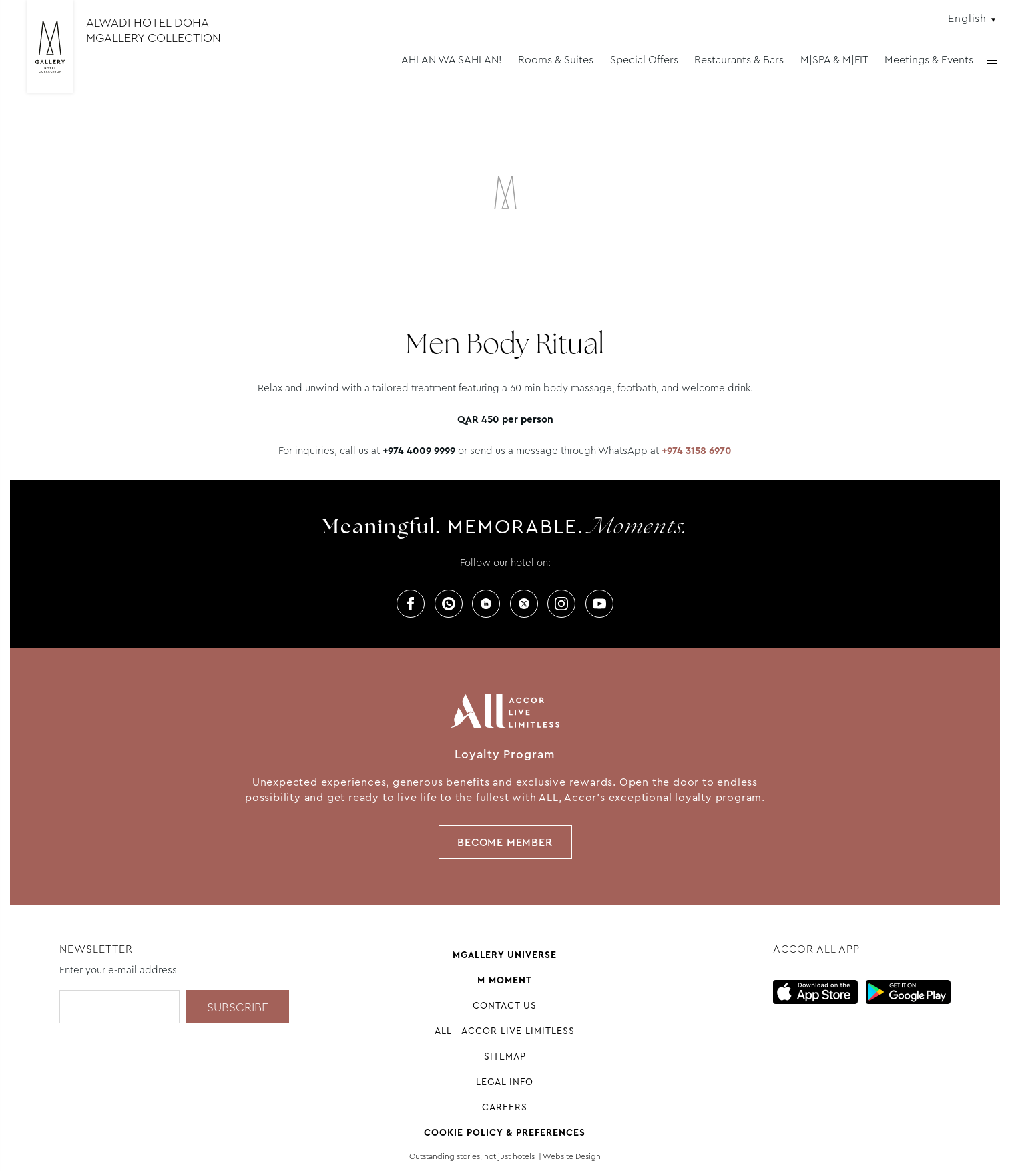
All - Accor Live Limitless (505, 1030)
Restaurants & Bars (739, 59)
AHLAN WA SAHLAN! (451, 59)
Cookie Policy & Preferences (504, 1132)
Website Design (572, 1156)
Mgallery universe (505, 954)
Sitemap (505, 1056)
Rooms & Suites (555, 59)
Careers (504, 1107)
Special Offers (644, 59)
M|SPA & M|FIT (834, 59)
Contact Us (505, 1005)
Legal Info (504, 1081)
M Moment (504, 980)
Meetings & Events (929, 59)
